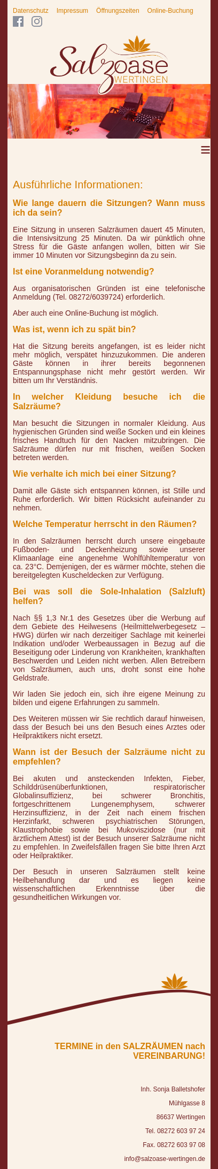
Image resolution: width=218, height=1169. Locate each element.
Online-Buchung (170, 10)
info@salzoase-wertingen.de (164, 1159)
